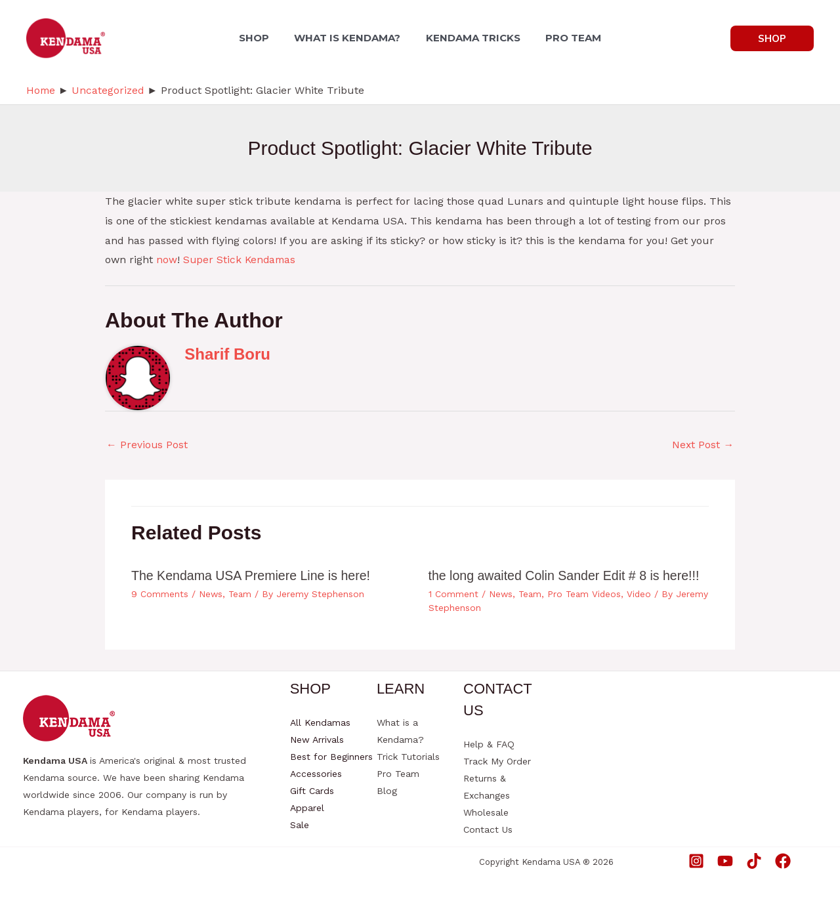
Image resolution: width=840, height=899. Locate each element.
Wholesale (486, 812)
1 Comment (453, 594)
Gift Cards (312, 790)
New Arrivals (317, 739)
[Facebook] (783, 860)
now (166, 259)
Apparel (307, 808)
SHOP (260, 37)
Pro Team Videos (587, 594)
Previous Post (147, 444)
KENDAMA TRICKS (471, 37)
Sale (299, 825)
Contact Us (488, 829)
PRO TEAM (567, 37)
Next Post (702, 444)
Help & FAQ (488, 744)
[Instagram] (696, 860)
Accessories (316, 773)
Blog (387, 790)
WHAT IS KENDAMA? (350, 37)
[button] (772, 38)
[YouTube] (725, 860)
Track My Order (497, 761)
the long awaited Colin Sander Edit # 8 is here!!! (567, 576)
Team (241, 594)
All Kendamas (320, 722)
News (211, 594)
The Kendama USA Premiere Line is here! (253, 576)
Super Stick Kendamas (241, 259)
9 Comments (159, 594)
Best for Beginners (331, 756)
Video (643, 594)
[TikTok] (754, 860)
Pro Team (398, 773)
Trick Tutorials (408, 756)
